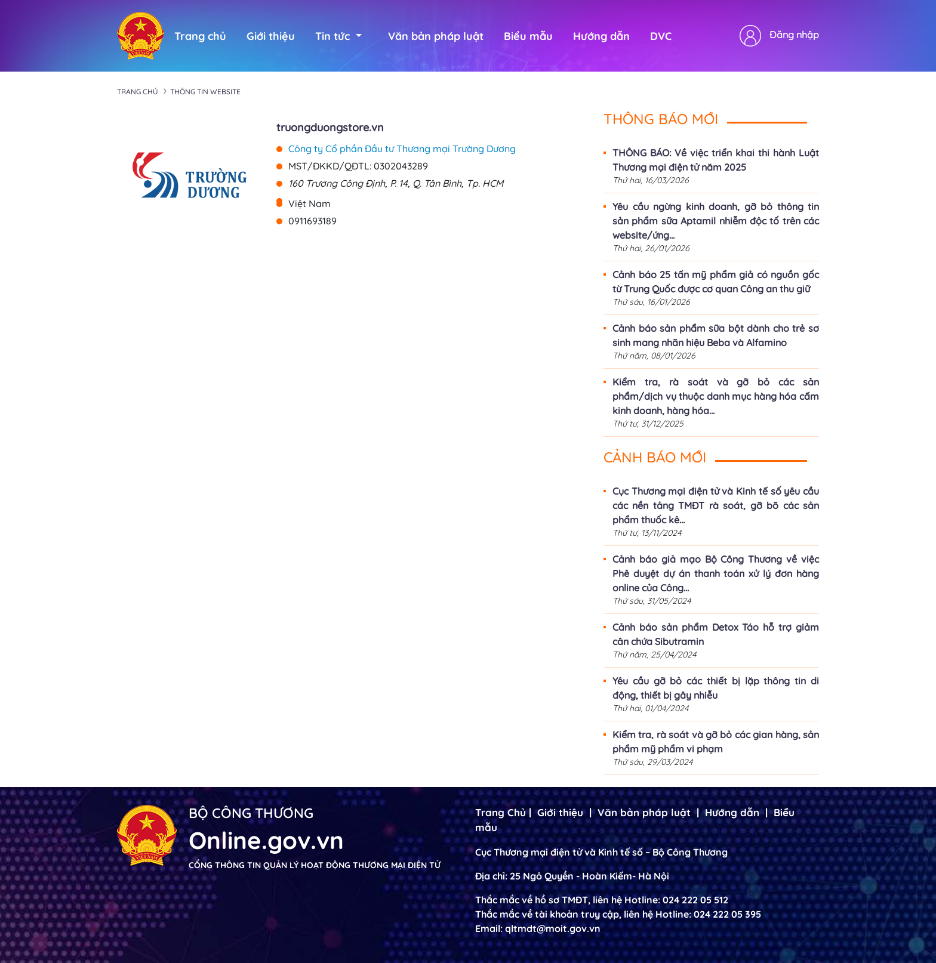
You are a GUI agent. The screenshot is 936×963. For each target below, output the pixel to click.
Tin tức (338, 36)
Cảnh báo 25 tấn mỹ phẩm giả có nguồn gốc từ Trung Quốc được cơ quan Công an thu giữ (715, 281)
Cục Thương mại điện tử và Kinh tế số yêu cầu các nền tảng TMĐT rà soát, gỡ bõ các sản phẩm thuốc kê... (715, 505)
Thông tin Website (205, 91)
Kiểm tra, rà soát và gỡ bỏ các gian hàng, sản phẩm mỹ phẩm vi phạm (715, 742)
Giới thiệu (271, 36)
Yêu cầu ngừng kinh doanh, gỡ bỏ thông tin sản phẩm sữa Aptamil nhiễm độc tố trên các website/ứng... (715, 220)
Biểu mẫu (528, 36)
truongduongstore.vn (330, 127)
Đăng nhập (794, 35)
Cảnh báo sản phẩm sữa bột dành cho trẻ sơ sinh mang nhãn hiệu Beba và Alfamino (715, 335)
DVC (661, 36)
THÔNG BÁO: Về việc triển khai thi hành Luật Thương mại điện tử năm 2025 (715, 160)
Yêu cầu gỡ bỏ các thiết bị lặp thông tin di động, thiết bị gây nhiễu (715, 688)
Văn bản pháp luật (436, 36)
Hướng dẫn (601, 36)
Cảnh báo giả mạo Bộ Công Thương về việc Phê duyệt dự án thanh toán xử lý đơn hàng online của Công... (715, 573)
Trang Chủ (500, 812)
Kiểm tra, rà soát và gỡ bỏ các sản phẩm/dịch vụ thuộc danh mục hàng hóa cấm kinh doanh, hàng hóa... (715, 396)
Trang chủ (200, 36)
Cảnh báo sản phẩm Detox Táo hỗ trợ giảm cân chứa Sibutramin (715, 634)
